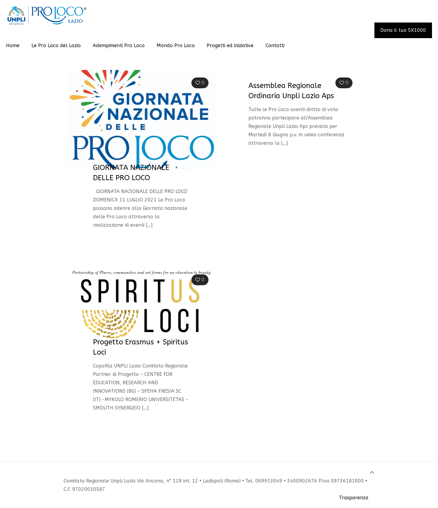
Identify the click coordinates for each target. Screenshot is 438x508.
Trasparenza (353, 497)
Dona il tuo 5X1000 (403, 30)
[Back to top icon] (372, 472)
